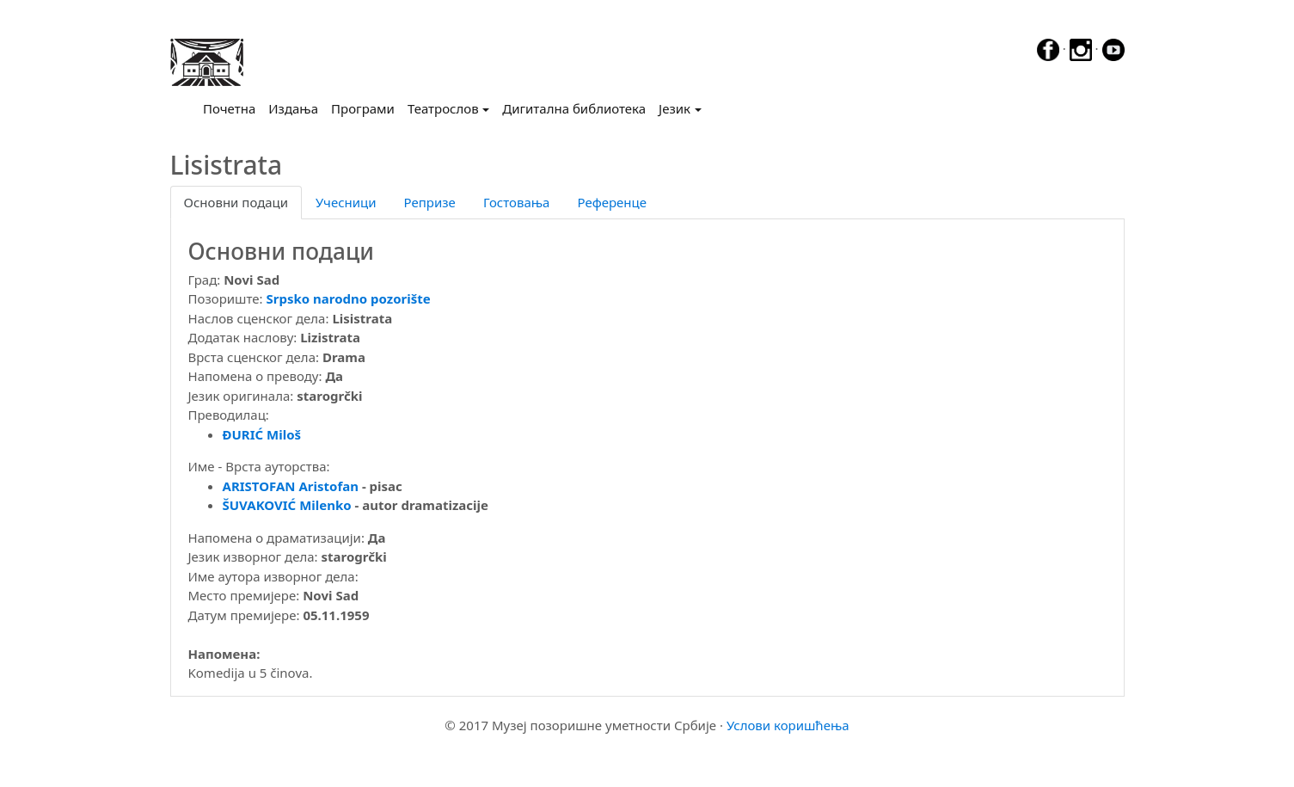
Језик (674, 108)
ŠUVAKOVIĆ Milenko (287, 504)
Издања (293, 108)
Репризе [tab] (430, 202)
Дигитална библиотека (574, 108)
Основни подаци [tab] (236, 202)
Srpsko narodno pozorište (349, 298)
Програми (363, 108)
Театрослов (443, 108)
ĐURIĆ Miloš (262, 434)
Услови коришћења (788, 725)
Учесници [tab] (346, 202)
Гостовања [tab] (516, 202)
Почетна (232, 107)
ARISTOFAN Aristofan (291, 486)
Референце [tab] (612, 202)
